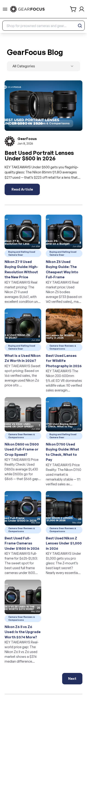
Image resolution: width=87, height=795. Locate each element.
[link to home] (27, 9)
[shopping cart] (73, 9)
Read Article (22, 189)
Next (72, 678)
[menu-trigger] (5, 9)
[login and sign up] (81, 9)
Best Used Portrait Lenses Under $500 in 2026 (39, 155)
